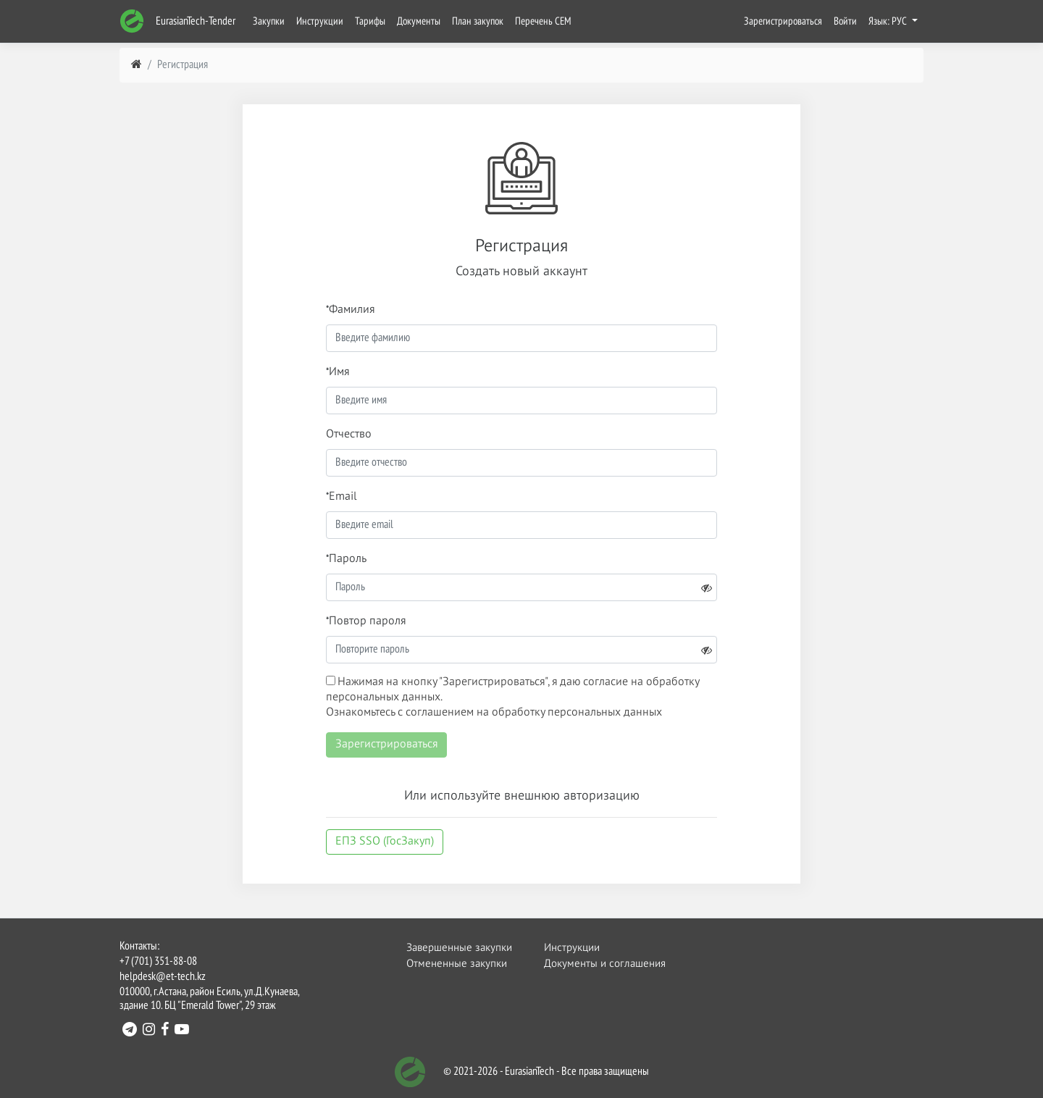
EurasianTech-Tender (177, 21)
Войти (845, 21)
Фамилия (351, 310)
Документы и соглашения (596, 963)
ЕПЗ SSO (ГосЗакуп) (384, 841)
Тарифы (370, 21)
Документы (418, 21)
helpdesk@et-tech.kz (163, 977)
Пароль (347, 559)
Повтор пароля (367, 621)
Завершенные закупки (458, 947)
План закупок (477, 21)
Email (343, 497)
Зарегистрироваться (783, 21)
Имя (339, 372)
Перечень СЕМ (543, 21)
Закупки (269, 21)
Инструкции (319, 21)
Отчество (349, 434)
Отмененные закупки (456, 963)
